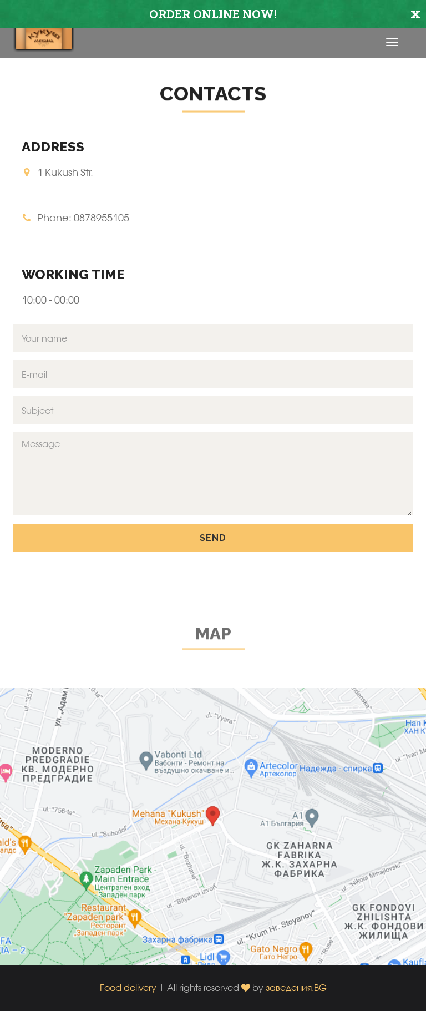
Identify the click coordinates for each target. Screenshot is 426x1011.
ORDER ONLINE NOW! (213, 14)
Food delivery (128, 987)
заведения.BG (296, 987)
